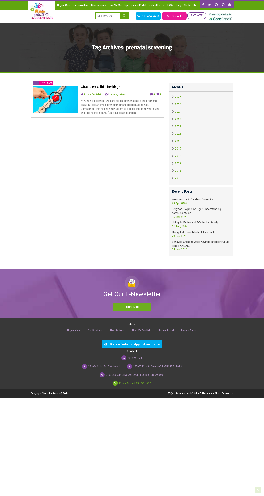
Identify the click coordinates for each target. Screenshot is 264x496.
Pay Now (197, 15)
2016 (178, 170)
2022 (178, 126)
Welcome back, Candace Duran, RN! (193, 199)
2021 (178, 133)
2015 (178, 178)
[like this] (158, 94)
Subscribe (132, 307)
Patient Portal (138, 5)
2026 (178, 97)
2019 (178, 148)
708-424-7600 (132, 357)
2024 (178, 111)
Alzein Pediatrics (94, 94)
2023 (178, 119)
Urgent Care (63, 5)
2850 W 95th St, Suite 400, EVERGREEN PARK (154, 366)
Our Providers (80, 5)
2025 (178, 104)
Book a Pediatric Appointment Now (132, 344)
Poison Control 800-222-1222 (132, 383)
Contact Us (190, 5)
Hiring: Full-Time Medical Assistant (193, 232)
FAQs (170, 5)
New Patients (98, 5)
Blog (178, 5)
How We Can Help (118, 5)
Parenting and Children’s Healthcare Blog (197, 393)
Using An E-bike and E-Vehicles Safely (195, 222)
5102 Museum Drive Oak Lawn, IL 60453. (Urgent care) (132, 374)
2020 (178, 141)
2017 (178, 163)
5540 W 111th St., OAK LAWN (101, 366)
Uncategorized (117, 94)
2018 (178, 156)
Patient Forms (156, 5)
